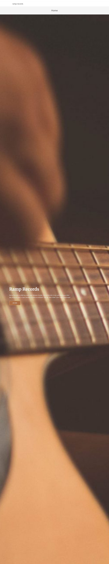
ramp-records (17, 4)
